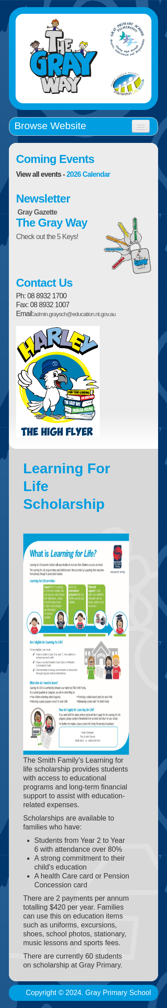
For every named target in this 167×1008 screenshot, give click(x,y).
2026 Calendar (88, 174)
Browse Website (50, 125)
